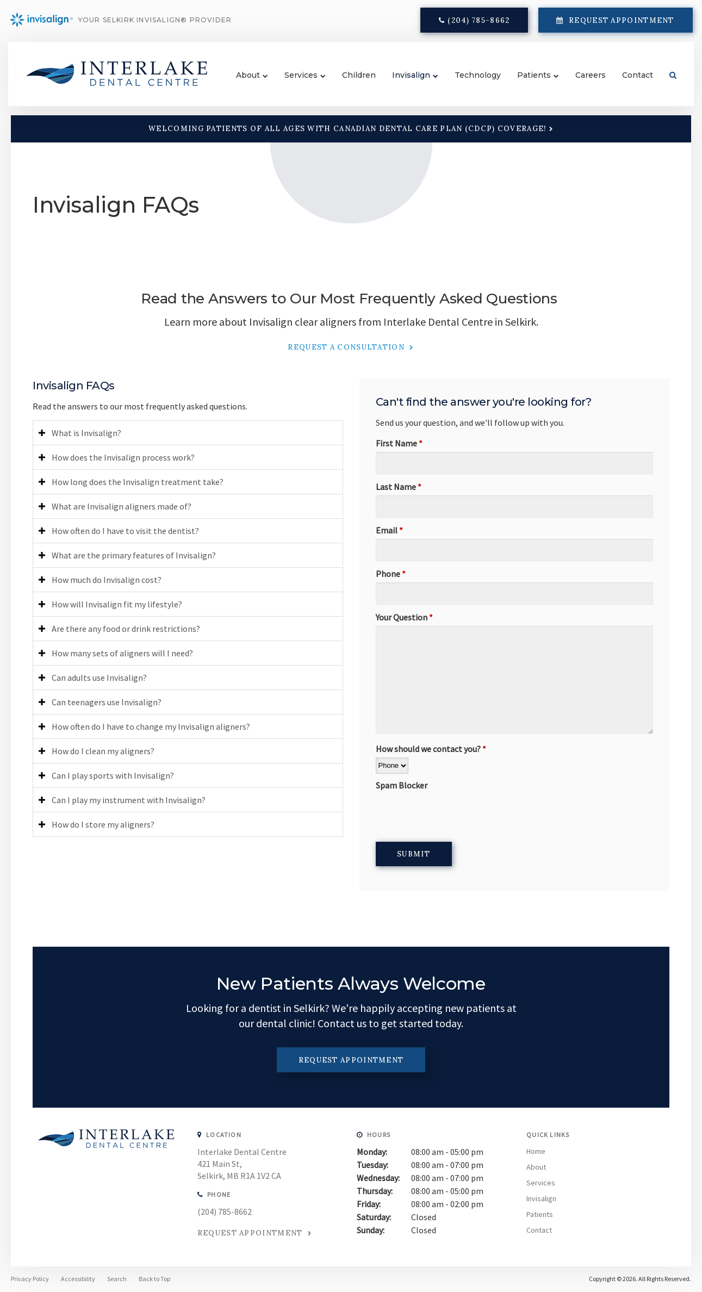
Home (535, 1151)
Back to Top (154, 1279)
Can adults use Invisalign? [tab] (99, 677)
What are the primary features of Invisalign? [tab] (134, 555)
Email (389, 530)
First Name (399, 443)
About (241, 83)
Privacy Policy (30, 1279)
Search (661, 82)
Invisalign (404, 83)
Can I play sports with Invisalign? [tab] (113, 775)
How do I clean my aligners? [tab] (103, 751)
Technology (471, 83)
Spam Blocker (401, 785)
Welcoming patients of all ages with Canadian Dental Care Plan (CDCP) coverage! (347, 128)
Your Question (404, 617)
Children (352, 83)
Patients (527, 83)
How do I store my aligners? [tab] (103, 824)
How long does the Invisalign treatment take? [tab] (137, 481)
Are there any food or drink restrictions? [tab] (126, 628)
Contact (630, 83)
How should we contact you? (431, 748)
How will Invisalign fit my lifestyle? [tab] (117, 604)
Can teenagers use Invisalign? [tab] (106, 702)
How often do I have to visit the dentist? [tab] (125, 530)
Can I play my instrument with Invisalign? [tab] (129, 799)
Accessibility (78, 1279)
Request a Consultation (347, 347)
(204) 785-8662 (477, 23)
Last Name (398, 486)
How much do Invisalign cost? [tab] (106, 579)
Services (293, 83)
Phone (391, 573)
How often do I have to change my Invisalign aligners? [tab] (151, 726)
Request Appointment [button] (619, 23)
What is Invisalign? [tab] (86, 432)
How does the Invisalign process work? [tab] (123, 457)
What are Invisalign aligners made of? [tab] (121, 506)
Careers (583, 83)
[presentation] (458, 815)
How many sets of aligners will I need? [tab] (122, 653)
